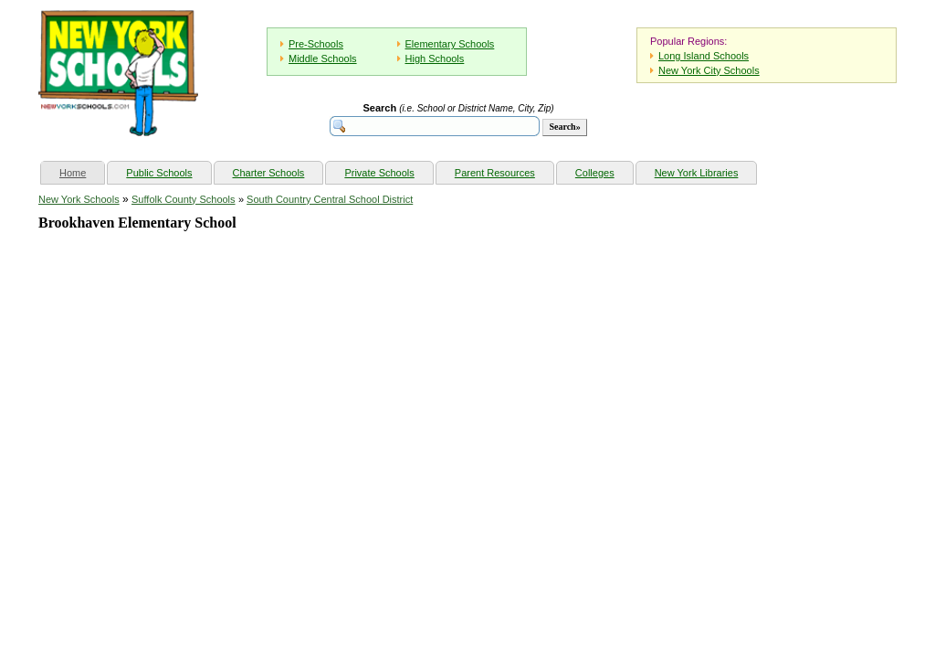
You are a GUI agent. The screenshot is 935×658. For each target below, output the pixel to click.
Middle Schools (323, 58)
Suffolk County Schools (183, 199)
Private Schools (379, 172)
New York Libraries (697, 172)
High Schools (435, 58)
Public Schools (159, 172)
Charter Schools (269, 172)
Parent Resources (495, 172)
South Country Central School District (330, 199)
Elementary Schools (450, 43)
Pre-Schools (316, 43)
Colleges (595, 172)
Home (81, 170)
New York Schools (79, 199)
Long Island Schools (703, 55)
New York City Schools (709, 70)
